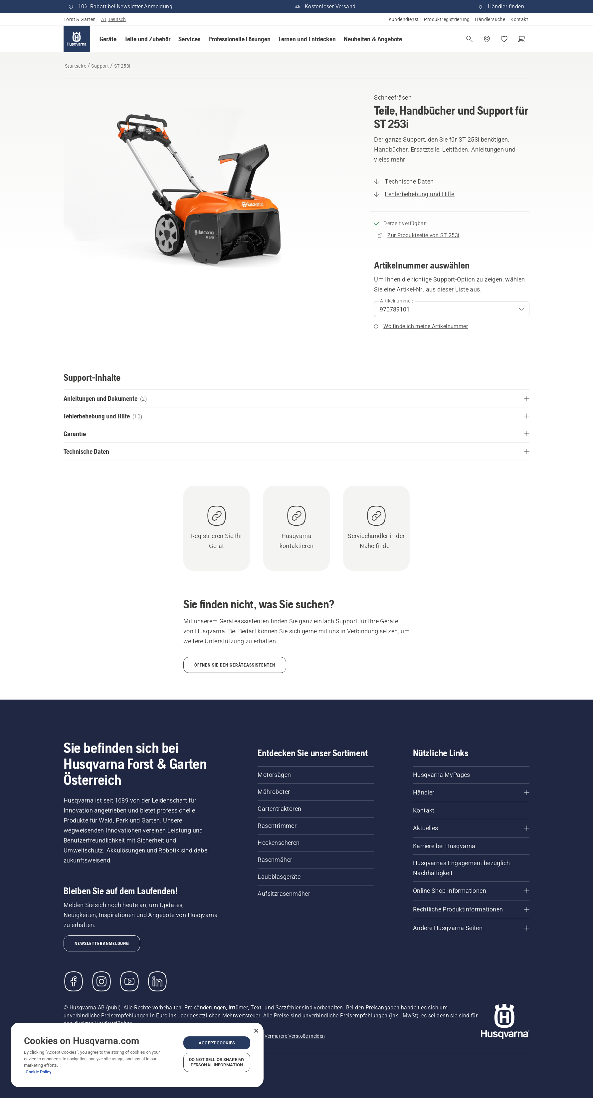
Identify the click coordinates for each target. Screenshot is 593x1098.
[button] (108, 39)
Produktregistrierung (447, 19)
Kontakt (519, 19)
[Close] (256, 1030)
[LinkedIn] (157, 981)
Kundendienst (404, 19)
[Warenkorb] (521, 39)
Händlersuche (490, 19)
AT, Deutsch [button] (113, 19)
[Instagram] (101, 981)
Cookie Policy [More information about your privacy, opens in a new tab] (39, 1071)
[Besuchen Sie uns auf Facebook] (74, 981)
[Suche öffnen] (470, 39)
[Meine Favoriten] (504, 39)
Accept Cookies (217, 1042)
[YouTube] (129, 981)
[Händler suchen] (487, 39)
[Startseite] (77, 39)
